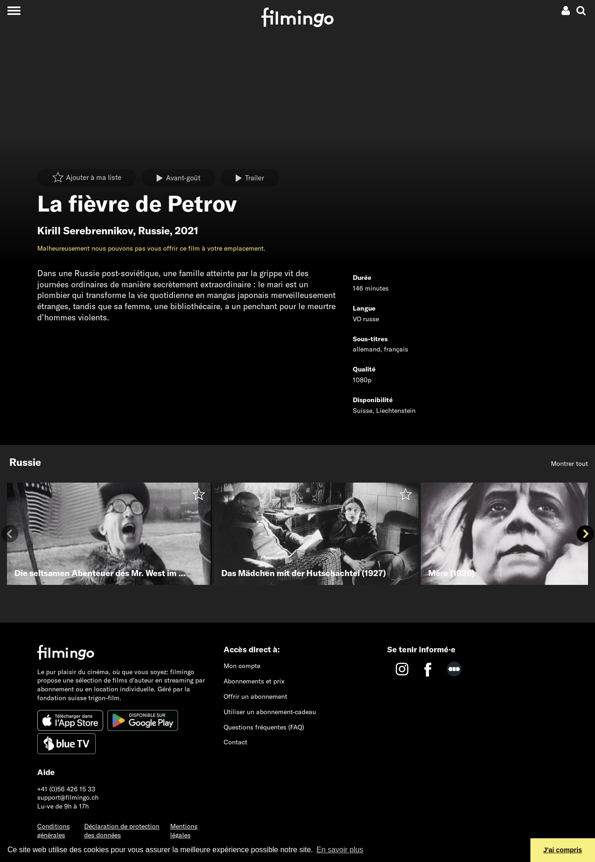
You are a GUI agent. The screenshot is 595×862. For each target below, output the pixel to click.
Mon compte (242, 666)
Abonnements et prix (254, 681)
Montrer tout (569, 463)
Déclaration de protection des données (121, 830)
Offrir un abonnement (255, 696)
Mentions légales (184, 830)
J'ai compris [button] (562, 850)
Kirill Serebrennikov (85, 230)
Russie (154, 230)
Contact (235, 742)
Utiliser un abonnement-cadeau (270, 712)
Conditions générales (53, 830)
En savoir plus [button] (340, 850)
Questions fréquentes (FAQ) (264, 727)
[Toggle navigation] (13, 10)
